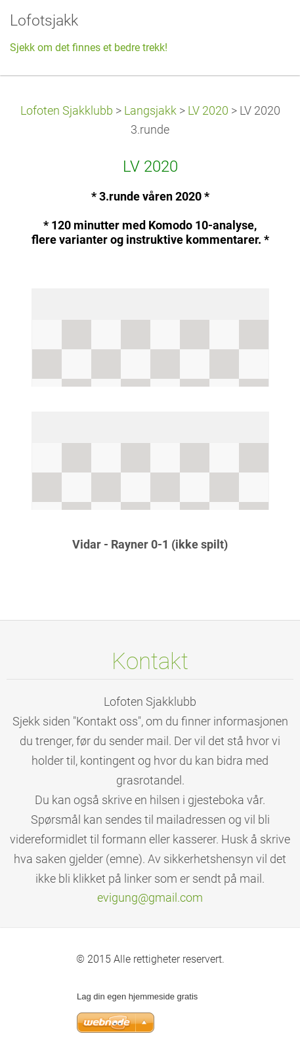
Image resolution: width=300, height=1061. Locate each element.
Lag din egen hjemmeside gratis (137, 996)
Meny (264, 29)
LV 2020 (208, 110)
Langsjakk (150, 110)
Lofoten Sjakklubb (66, 110)
